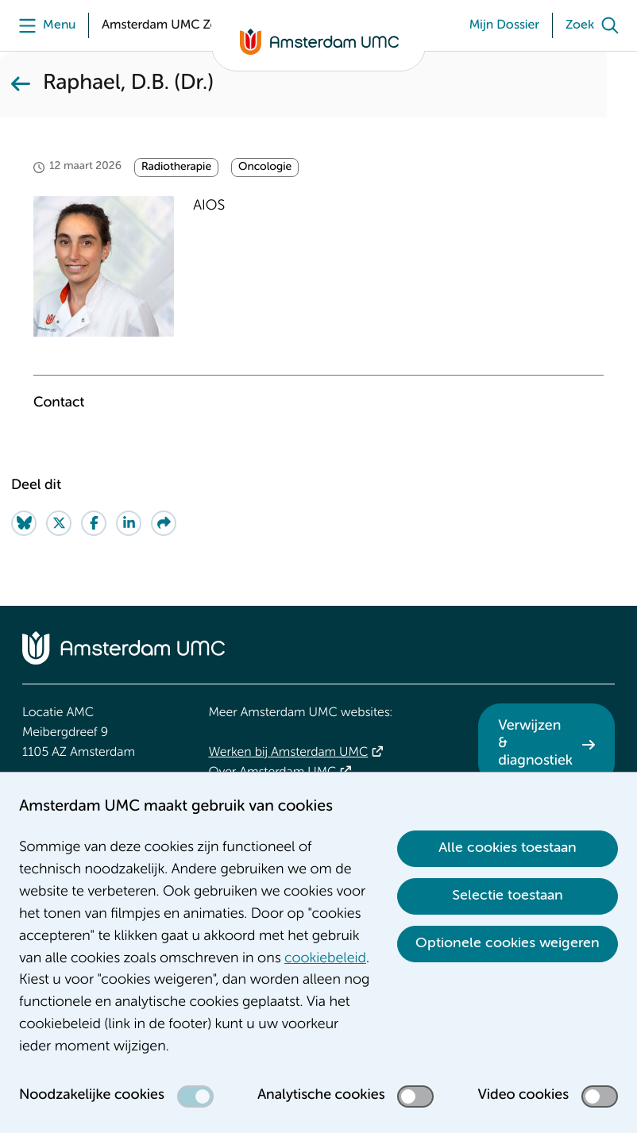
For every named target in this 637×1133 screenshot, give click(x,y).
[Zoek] (596, 25)
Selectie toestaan (507, 895)
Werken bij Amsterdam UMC (288, 752)
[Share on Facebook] (93, 523)
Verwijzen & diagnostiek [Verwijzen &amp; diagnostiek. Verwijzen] (535, 743)
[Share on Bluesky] (24, 523)
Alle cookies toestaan (507, 848)
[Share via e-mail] (163, 523)
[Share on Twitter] (58, 523)
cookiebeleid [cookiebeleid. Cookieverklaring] (325, 959)
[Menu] (43, 25)
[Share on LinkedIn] (128, 523)
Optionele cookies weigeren (507, 943)
